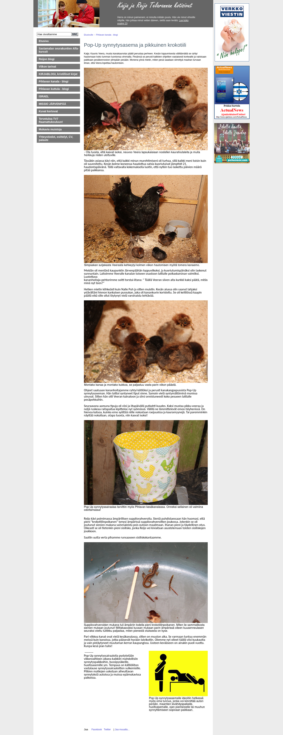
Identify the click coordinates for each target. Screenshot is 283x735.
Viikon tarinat (47, 66)
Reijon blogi (46, 59)
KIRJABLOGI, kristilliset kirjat (58, 74)
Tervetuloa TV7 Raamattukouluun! (51, 120)
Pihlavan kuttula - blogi (54, 89)
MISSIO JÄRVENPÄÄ (54, 103)
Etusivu (44, 41)
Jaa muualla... (122, 729)
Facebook (96, 729)
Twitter (107, 729)
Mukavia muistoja (50, 129)
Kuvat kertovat (48, 111)
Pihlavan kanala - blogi (53, 81)
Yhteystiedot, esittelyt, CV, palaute (56, 138)
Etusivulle (88, 35)
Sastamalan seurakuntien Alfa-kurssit (59, 50)
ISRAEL (44, 96)
